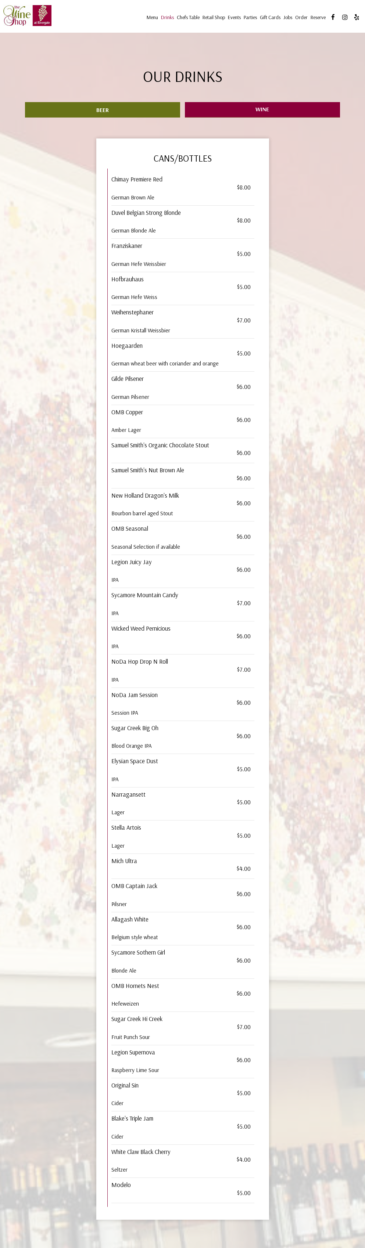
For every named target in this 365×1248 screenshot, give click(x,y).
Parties (249, 18)
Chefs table (187, 18)
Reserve (317, 18)
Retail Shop (212, 18)
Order (300, 18)
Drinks (166, 18)
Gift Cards (269, 18)
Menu (151, 18)
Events (233, 18)
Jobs (286, 18)
